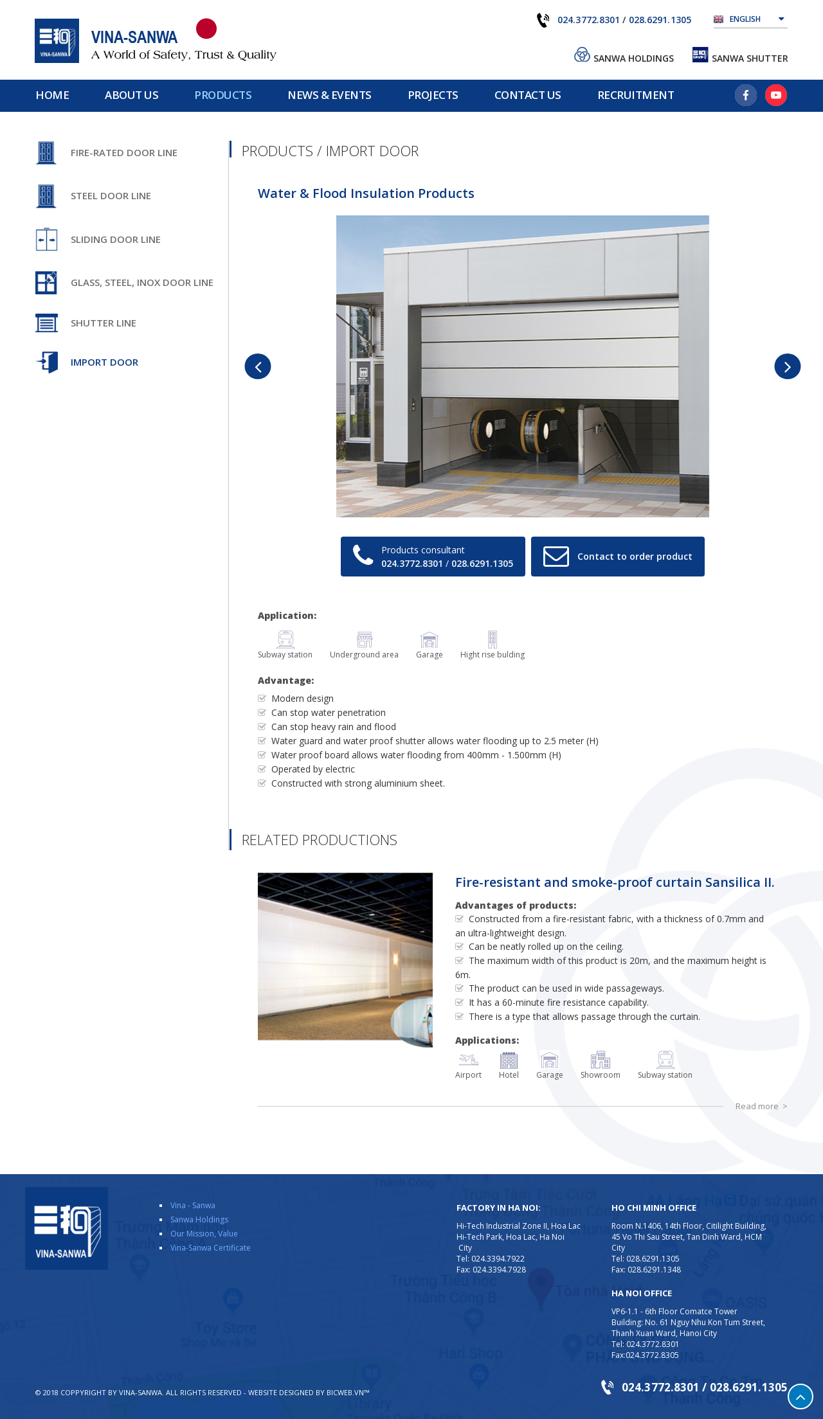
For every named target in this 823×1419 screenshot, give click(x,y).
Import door (104, 361)
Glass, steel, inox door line (142, 282)
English (757, 18)
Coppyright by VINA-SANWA (111, 1392)
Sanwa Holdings (633, 58)
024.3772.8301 (588, 19)
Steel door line (111, 195)
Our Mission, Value (204, 1233)
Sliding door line (116, 239)
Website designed (281, 1392)
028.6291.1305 (660, 19)
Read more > (762, 1106)
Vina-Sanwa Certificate (210, 1247)
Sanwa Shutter (750, 58)
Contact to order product (634, 556)
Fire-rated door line (124, 152)
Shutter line (103, 322)
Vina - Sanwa (192, 1205)
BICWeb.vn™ (348, 1392)
